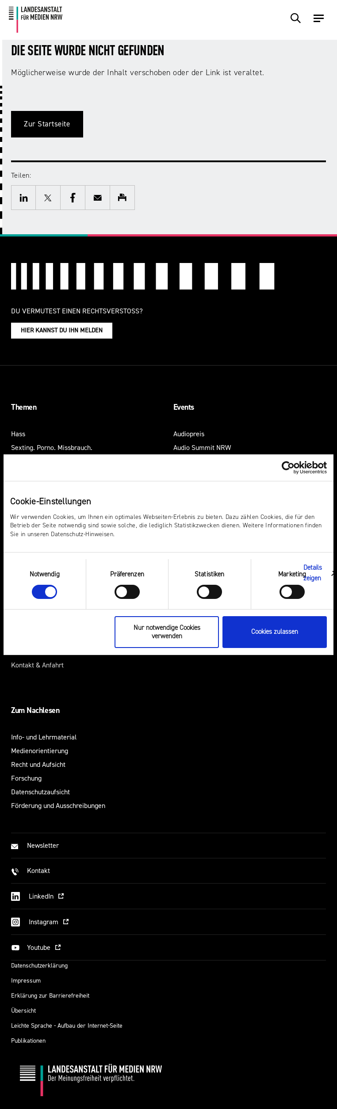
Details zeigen (312, 573)
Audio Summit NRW (202, 447)
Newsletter (43, 845)
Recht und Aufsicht (38, 764)
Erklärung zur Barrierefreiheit (50, 995)
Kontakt (38, 870)
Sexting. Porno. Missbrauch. (51, 447)
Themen (23, 407)
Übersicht (23, 1010)
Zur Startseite (47, 124)
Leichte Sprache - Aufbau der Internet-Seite (67, 1025)
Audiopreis (188, 433)
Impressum (26, 980)
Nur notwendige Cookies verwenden (167, 632)
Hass (18, 433)
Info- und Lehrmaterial (44, 737)
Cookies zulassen (274, 632)
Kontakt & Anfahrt (37, 665)
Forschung (26, 778)
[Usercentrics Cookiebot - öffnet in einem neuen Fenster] (288, 467)
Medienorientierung (39, 750)
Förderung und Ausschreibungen (58, 805)
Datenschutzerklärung (39, 965)
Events (183, 407)
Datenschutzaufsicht (40, 791)
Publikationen (28, 1041)
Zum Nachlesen (35, 710)
